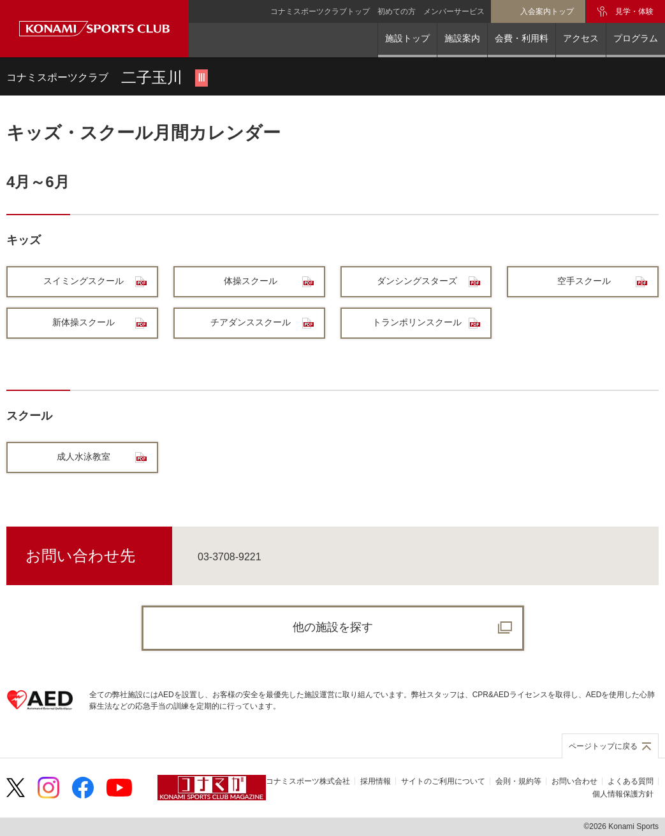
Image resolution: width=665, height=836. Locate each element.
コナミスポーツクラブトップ (320, 11)
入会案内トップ (547, 11)
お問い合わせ (574, 781)
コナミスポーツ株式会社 (308, 781)
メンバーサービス (454, 11)
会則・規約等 (518, 781)
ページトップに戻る (603, 746)
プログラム (635, 38)
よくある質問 (631, 781)
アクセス (581, 38)
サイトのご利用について (443, 781)
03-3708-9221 (229, 556)
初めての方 (396, 11)
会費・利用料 (521, 38)
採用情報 (375, 781)
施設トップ (407, 38)
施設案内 (462, 38)
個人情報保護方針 (623, 794)
